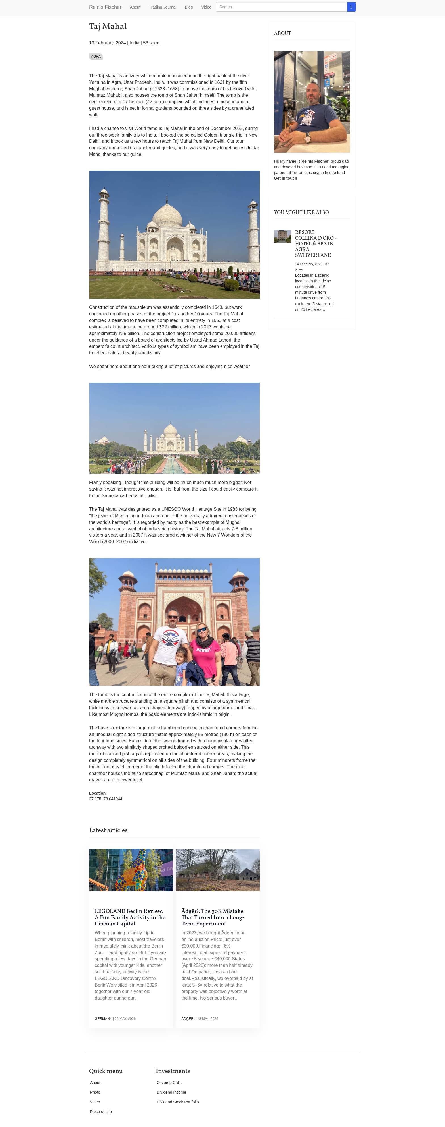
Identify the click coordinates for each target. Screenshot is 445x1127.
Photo (95, 1092)
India (135, 42)
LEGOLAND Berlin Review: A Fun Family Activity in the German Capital (130, 917)
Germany (103, 1019)
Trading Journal (163, 7)
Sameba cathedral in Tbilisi (129, 495)
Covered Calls (169, 1082)
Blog (189, 7)
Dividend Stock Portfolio (178, 1102)
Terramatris (302, 172)
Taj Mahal (107, 75)
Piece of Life (101, 1111)
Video (206, 7)
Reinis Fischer (105, 7)
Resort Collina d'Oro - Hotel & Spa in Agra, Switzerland (316, 244)
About (135, 7)
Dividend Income (171, 1092)
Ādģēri (187, 1019)
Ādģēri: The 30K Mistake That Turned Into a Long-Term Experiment (212, 917)
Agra (96, 57)
